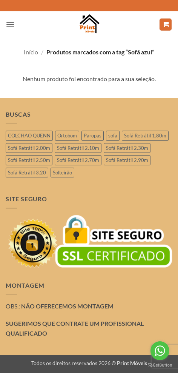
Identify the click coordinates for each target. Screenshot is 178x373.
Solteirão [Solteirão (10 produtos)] (62, 173)
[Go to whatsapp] (159, 350)
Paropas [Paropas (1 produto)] (92, 136)
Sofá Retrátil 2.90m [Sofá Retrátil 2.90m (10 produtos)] (127, 160)
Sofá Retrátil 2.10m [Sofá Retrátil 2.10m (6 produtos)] (78, 148)
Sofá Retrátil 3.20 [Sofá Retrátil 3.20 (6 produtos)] (27, 173)
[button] (10, 24)
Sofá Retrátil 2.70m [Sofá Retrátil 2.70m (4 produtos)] (78, 160)
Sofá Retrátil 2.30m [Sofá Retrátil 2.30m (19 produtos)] (127, 148)
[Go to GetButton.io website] (160, 365)
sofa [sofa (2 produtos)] (112, 136)
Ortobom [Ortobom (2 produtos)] (67, 136)
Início (31, 51)
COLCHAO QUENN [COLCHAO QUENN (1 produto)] (29, 136)
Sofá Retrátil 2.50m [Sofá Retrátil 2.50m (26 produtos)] (29, 160)
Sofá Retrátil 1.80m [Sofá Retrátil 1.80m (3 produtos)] (145, 136)
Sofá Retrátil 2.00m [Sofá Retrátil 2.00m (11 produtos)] (29, 148)
